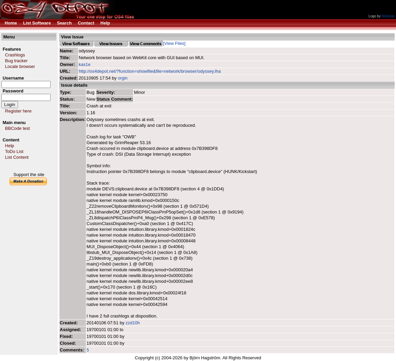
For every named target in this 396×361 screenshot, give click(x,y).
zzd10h (133, 322)
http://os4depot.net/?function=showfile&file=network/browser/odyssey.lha (150, 71)
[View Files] (174, 43)
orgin (123, 78)
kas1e (85, 64)
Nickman (388, 16)
